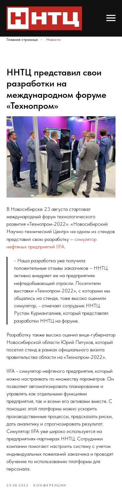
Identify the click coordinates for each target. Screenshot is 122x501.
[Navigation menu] (110, 18)
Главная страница (22, 39)
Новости (53, 39)
